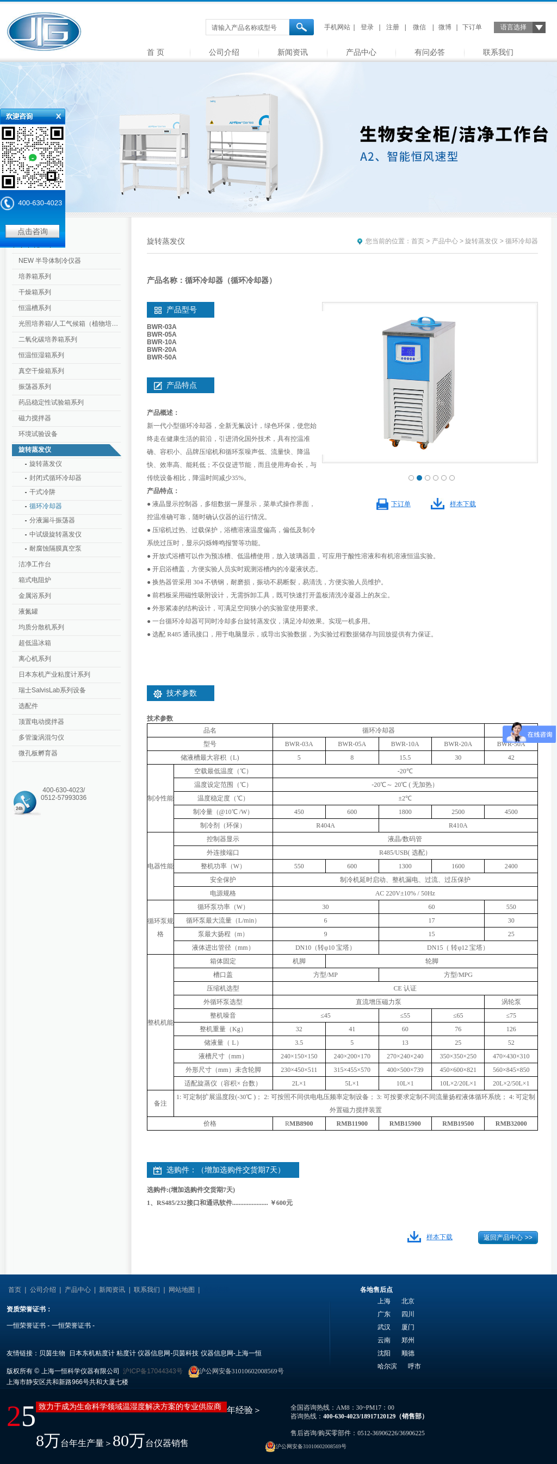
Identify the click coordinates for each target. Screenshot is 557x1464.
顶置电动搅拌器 (41, 721)
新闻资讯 (292, 52)
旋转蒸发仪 (34, 449)
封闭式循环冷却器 (55, 478)
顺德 (407, 1353)
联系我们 (498, 52)
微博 (444, 27)
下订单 (472, 27)
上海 (384, 1301)
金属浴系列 (34, 596)
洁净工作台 (34, 564)
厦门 (407, 1327)
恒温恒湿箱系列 (41, 355)
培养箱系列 (34, 276)
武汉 (384, 1327)
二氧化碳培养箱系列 (47, 339)
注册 (392, 27)
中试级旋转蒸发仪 (55, 534)
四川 (407, 1314)
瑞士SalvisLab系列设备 (52, 690)
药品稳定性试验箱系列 (51, 402)
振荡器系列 (34, 386)
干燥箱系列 (34, 292)
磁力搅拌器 (34, 418)
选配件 (28, 706)
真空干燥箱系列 (41, 371)
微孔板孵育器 (38, 753)
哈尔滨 (387, 1366)
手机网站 (337, 27)
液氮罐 (28, 611)
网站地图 (182, 1289)
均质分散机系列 (41, 627)
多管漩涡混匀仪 (41, 737)
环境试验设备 (38, 434)
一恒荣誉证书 (26, 1325)
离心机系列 (34, 658)
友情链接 (216, 1289)
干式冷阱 (42, 492)
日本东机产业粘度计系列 (54, 674)
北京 (407, 1301)
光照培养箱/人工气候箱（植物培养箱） (70, 323)
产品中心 (361, 52)
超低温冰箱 (34, 643)
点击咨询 (32, 231)
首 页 (155, 52)
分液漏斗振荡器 (52, 520)
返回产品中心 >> (508, 1237)
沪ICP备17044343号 (152, 1371)
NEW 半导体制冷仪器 (49, 260)
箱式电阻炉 (34, 580)
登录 (367, 27)
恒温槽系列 (34, 308)
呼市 (414, 1366)
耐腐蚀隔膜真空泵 (55, 548)
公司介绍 (224, 52)
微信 (419, 27)
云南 (384, 1340)
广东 (384, 1314)
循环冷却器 (45, 506)
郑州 (407, 1340)
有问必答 (429, 52)
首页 (417, 241)
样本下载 (463, 504)
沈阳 (384, 1353)
